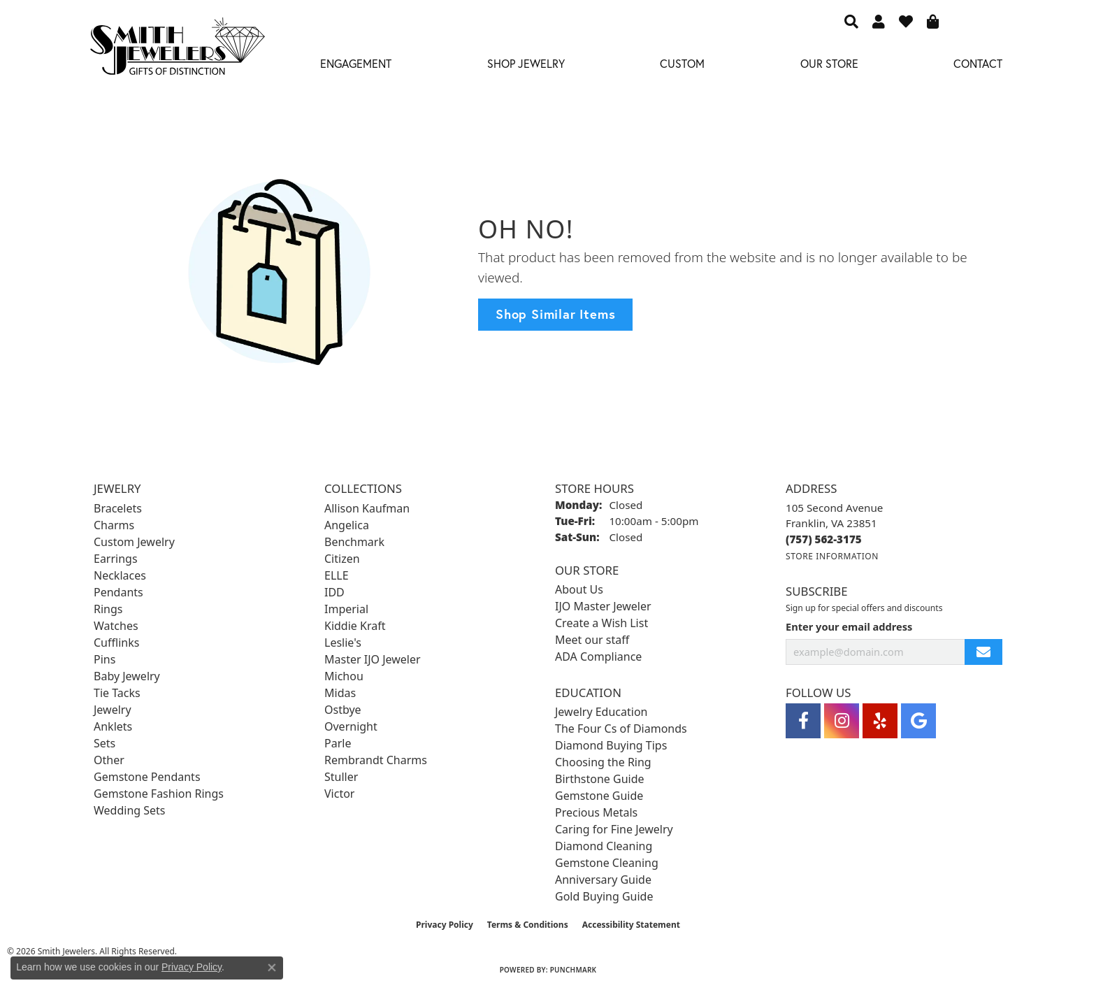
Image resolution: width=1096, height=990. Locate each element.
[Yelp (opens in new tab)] (880, 720)
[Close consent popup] (272, 967)
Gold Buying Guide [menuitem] (604, 896)
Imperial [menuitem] (346, 609)
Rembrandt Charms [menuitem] (375, 760)
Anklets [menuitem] (113, 726)
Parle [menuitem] (337, 743)
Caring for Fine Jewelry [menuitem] (614, 829)
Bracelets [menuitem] (118, 508)
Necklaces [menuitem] (120, 575)
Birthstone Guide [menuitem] (599, 779)
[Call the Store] (824, 539)
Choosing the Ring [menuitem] (603, 762)
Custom (682, 63)
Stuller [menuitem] (341, 776)
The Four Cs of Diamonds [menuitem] (621, 728)
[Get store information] (832, 556)
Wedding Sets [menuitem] (130, 810)
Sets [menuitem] (104, 743)
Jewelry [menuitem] (112, 709)
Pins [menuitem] (104, 659)
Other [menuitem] (109, 760)
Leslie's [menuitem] (342, 642)
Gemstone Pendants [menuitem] (147, 776)
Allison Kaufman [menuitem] (367, 508)
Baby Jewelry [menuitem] (127, 676)
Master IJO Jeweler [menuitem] (372, 659)
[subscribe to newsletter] (983, 652)
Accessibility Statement (631, 925)
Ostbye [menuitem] (342, 709)
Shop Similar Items (555, 314)
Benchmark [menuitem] (354, 542)
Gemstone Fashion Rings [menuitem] (159, 793)
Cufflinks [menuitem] (116, 642)
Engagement (355, 63)
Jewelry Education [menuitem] (601, 711)
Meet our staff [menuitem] (592, 639)
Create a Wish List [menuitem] (601, 623)
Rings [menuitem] (108, 609)
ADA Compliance (598, 656)
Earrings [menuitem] (116, 558)
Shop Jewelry (526, 63)
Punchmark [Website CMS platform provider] (573, 970)
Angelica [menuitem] (346, 525)
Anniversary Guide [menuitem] (603, 879)
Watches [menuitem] (116, 625)
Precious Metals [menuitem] (596, 812)
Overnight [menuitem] (350, 726)
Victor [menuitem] (339, 793)
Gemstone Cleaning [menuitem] (606, 862)
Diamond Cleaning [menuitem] (603, 846)
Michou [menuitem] (343, 676)
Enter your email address (849, 626)
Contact (977, 63)
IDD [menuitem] (334, 592)
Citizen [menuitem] (342, 558)
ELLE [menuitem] (336, 575)
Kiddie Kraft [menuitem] (354, 625)
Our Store (829, 63)
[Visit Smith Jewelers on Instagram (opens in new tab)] (841, 720)
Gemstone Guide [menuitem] (599, 795)
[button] (851, 20)
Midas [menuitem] (340, 693)
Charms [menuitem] (114, 525)
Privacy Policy (444, 925)
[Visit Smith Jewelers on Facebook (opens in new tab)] (803, 720)
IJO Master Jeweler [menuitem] (603, 606)
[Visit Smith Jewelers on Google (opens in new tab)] (918, 720)
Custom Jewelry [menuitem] (134, 542)
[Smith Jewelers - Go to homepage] (177, 50)
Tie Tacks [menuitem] (117, 693)
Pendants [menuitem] (118, 592)
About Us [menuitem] (579, 589)
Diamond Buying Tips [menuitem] (611, 745)
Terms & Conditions (527, 925)
